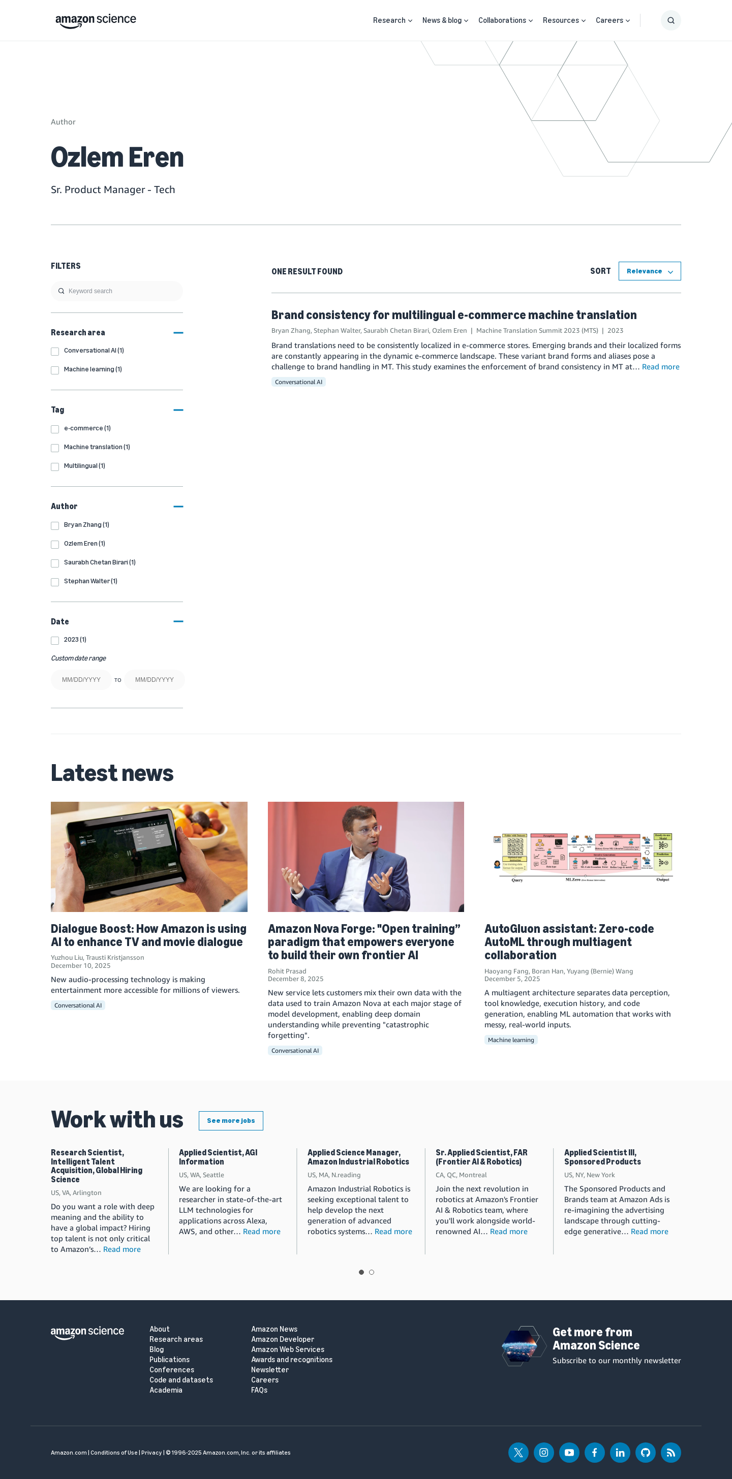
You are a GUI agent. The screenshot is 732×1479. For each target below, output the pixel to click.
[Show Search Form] (671, 20)
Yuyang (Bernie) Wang (600, 971)
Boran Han (548, 971)
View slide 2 (371, 1272)
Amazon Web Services (287, 1350)
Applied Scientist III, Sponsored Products (602, 1157)
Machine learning (511, 1040)
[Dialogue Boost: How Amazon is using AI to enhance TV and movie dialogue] (149, 857)
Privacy (151, 1452)
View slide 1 (361, 1272)
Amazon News (274, 1329)
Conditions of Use (114, 1452)
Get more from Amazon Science (596, 1338)
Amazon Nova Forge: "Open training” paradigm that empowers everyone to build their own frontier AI (364, 942)
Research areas (176, 1339)
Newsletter (270, 1370)
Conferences (171, 1370)
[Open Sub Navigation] (410, 20)
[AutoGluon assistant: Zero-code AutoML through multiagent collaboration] (582, 857)
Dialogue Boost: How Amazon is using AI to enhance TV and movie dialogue (149, 935)
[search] (117, 291)
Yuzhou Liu (67, 957)
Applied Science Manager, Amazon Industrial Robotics (358, 1157)
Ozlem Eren (449, 330)
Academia (165, 1390)
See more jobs (231, 1120)
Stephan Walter (337, 330)
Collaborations (502, 20)
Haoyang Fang (506, 971)
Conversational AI (298, 382)
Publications (169, 1360)
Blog (156, 1350)
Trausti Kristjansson (115, 957)
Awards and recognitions (291, 1360)
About (159, 1329)
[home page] (96, 19)
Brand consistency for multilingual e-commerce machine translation (454, 314)
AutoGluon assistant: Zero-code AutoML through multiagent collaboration (569, 942)
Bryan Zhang (291, 330)
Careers (609, 20)
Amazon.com (69, 1452)
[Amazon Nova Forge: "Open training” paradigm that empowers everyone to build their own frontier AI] (366, 857)
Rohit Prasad (287, 971)
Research (389, 20)
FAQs (259, 1390)
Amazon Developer (282, 1339)
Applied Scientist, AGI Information (218, 1157)
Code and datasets (181, 1380)
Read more (661, 366)
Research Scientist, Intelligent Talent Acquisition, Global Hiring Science (96, 1166)
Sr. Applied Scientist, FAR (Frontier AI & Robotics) (482, 1157)
